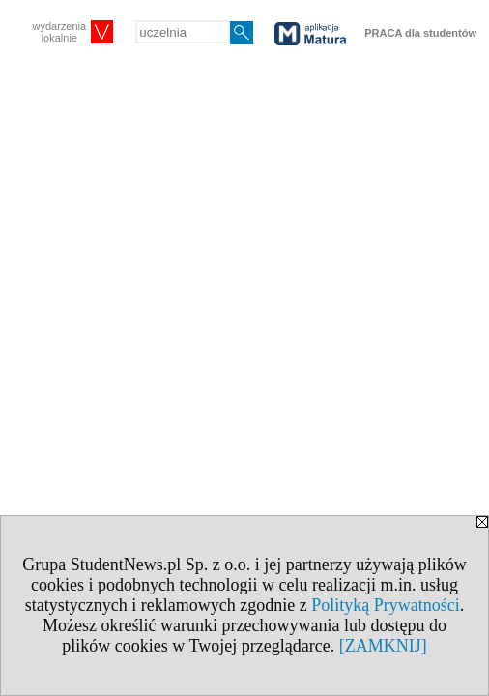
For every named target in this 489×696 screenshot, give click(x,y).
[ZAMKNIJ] (383, 645)
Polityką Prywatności (385, 605)
